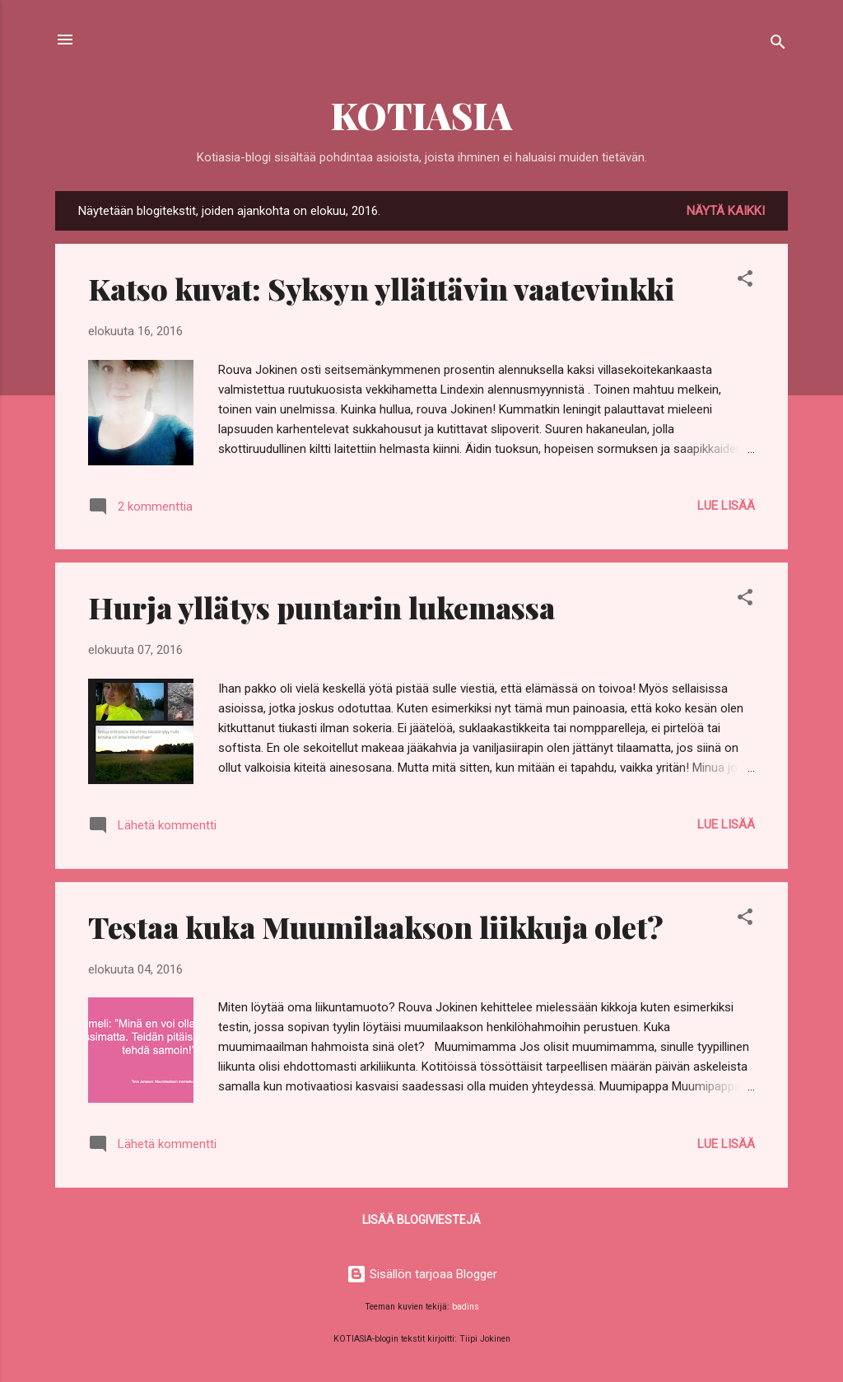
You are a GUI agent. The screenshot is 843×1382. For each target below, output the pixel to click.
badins (465, 1306)
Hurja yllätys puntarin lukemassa (321, 607)
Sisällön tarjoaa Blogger (422, 1274)
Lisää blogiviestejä (421, 1219)
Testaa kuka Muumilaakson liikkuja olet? (376, 926)
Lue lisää (726, 505)
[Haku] (778, 45)
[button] (745, 281)
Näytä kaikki (726, 210)
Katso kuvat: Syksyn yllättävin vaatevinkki (381, 288)
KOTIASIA (421, 115)
